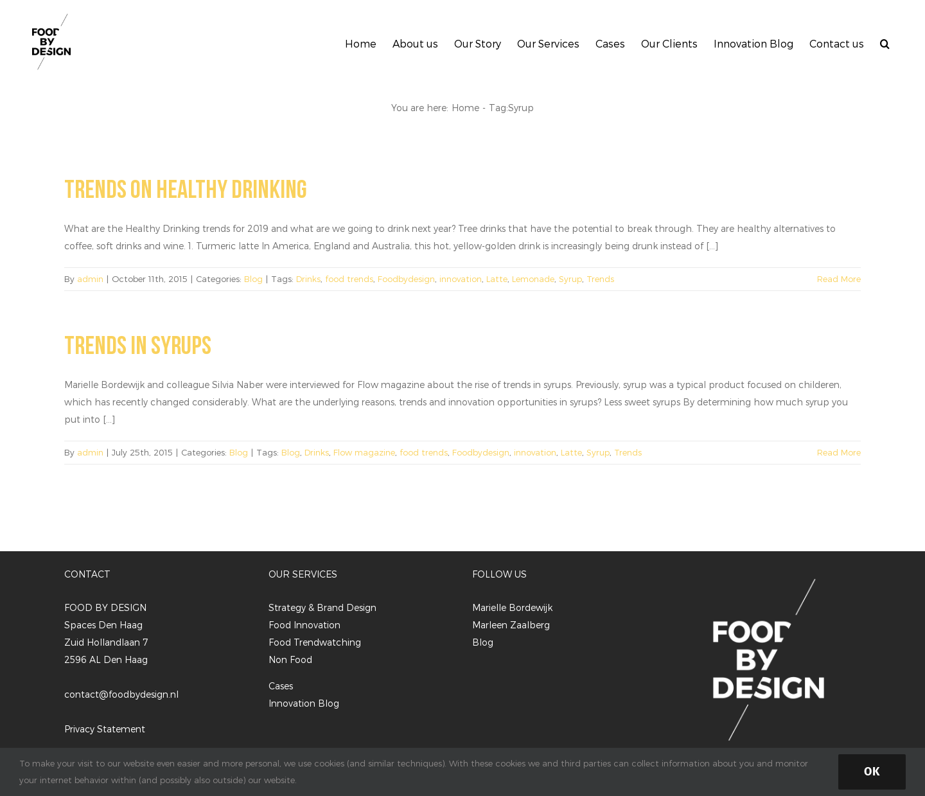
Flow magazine (364, 452)
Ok (872, 772)
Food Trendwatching (315, 642)
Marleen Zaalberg (511, 624)
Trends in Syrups (137, 346)
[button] (885, 42)
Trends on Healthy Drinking (185, 190)
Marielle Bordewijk (512, 607)
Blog (253, 279)
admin (90, 279)
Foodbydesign (406, 279)
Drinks (308, 279)
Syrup (570, 279)
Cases (281, 685)
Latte (496, 279)
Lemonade (533, 279)
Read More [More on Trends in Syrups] (839, 452)
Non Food (290, 659)
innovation (460, 279)
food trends (349, 279)
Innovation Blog (304, 703)
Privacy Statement (104, 728)
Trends (600, 279)
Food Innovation (304, 624)
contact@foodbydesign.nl (121, 694)
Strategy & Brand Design (322, 607)
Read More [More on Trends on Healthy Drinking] (839, 279)
